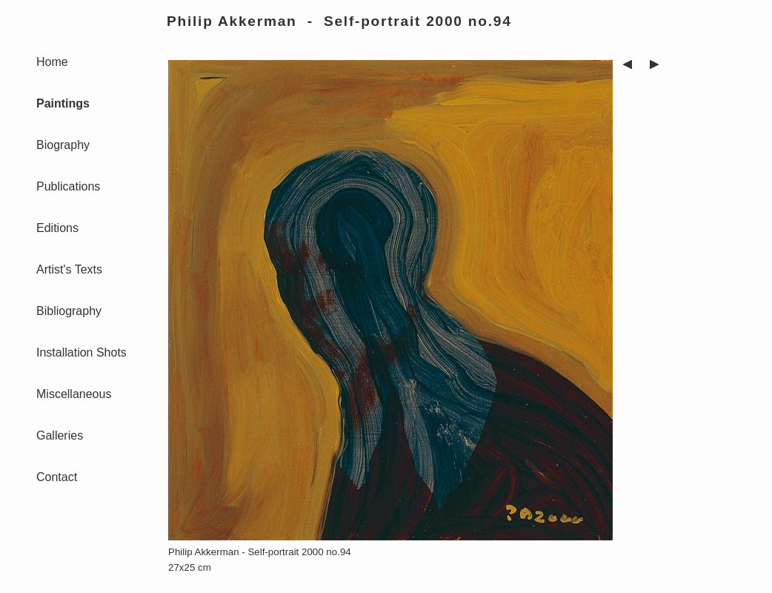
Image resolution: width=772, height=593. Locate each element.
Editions (57, 228)
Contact (56, 477)
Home (52, 62)
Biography (63, 145)
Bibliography (69, 311)
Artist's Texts (69, 269)
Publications (68, 186)
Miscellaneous (73, 394)
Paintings (63, 103)
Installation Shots (81, 352)
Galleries (59, 435)
